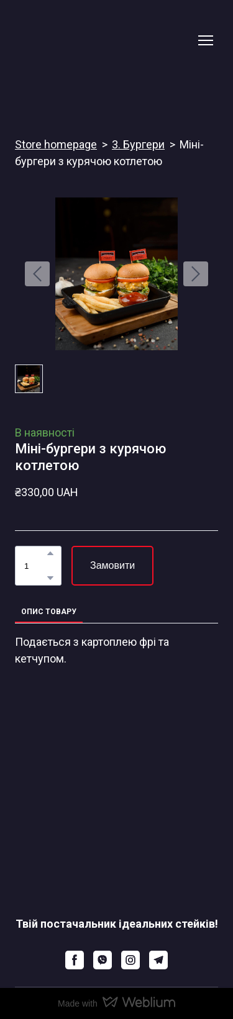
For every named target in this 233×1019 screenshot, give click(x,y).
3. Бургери (138, 144)
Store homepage (56, 144)
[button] (50, 553)
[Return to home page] (104, 40)
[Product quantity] (35, 565)
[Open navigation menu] (205, 40)
